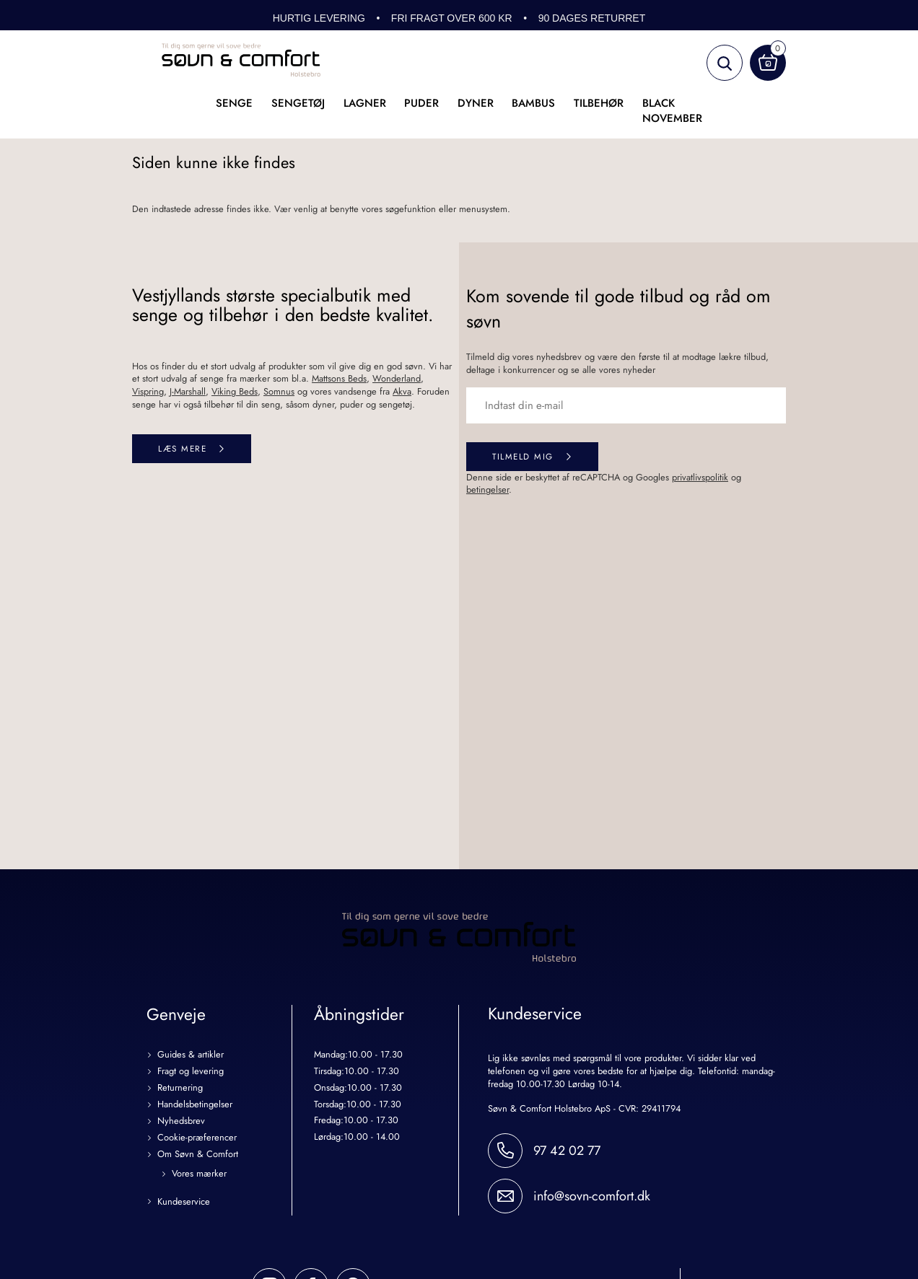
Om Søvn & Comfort (197, 1154)
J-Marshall (188, 391)
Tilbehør (599, 103)
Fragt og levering (190, 1071)
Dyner (476, 103)
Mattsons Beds (339, 378)
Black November (672, 110)
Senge (234, 103)
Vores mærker (199, 1174)
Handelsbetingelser (194, 1104)
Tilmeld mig (523, 456)
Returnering (180, 1088)
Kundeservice (183, 1202)
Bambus (533, 103)
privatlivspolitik (700, 477)
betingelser (487, 489)
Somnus (278, 391)
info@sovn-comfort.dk (591, 1196)
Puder (421, 103)
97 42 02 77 (566, 1150)
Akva (402, 391)
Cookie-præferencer (197, 1138)
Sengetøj (298, 103)
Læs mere (182, 448)
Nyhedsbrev (181, 1121)
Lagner (365, 103)
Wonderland (396, 378)
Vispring (148, 391)
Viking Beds (234, 391)
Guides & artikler (190, 1055)
